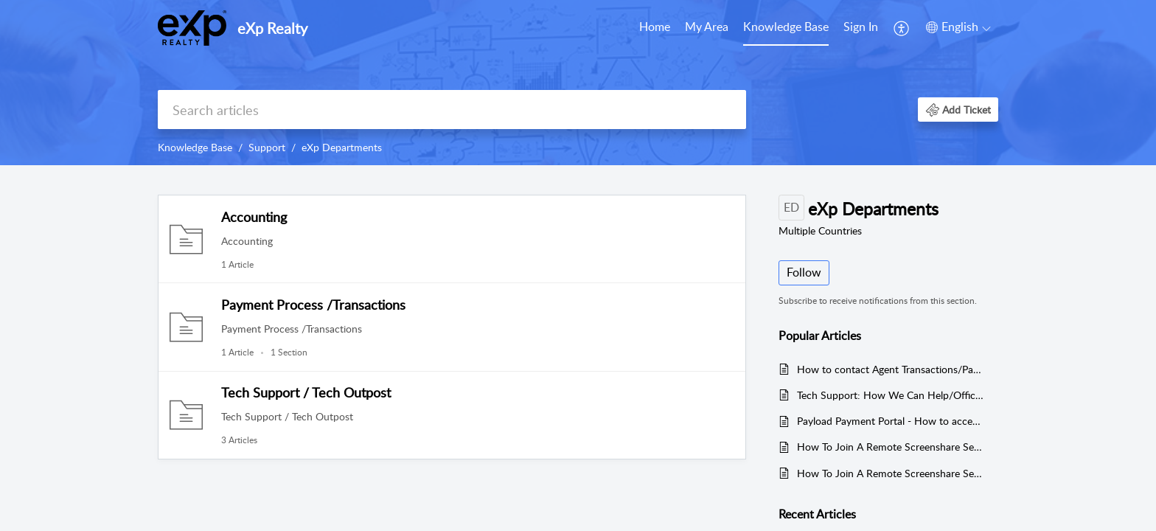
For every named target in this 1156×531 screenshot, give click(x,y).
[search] (452, 109)
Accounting (254, 217)
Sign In (860, 26)
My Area (706, 26)
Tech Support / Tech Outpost (306, 392)
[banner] (578, 82)
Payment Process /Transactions (313, 304)
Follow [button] (804, 272)
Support (266, 147)
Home (654, 26)
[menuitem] (654, 28)
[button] (902, 28)
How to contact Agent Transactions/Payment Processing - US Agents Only (890, 369)
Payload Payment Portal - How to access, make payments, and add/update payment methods (890, 421)
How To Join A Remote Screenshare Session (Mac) (890, 447)
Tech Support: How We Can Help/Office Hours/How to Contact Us (890, 395)
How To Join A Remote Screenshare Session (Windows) (890, 473)
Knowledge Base (786, 26)
